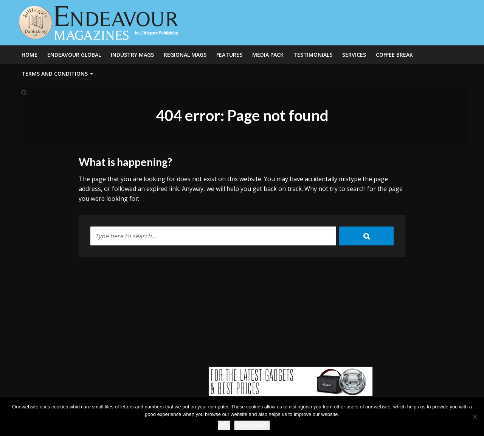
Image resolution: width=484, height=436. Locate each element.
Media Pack (268, 54)
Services (354, 54)
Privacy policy (252, 425)
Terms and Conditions (55, 73)
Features (229, 54)
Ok (224, 425)
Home (29, 54)
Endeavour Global (74, 54)
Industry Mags (132, 54)
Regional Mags (185, 54)
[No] (474, 416)
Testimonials (312, 54)
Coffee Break (394, 54)
